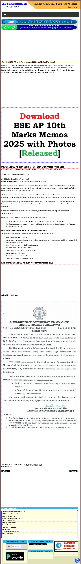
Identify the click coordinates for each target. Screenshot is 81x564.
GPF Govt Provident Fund (10, 514)
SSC (11, 466)
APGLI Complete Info (8, 520)
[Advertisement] (39, 45)
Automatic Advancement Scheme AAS (13, 511)
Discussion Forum (7, 533)
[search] (16, 546)
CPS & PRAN (6, 529)
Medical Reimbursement (9, 525)
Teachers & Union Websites (10, 531)
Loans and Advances (8, 516)
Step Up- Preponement (9, 522)
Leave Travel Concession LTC (11, 518)
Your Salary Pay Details (9, 527)
